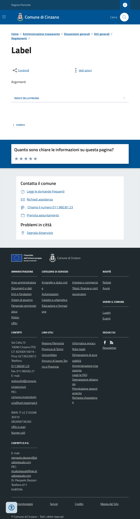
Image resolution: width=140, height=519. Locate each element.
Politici (15, 317)
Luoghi (107, 312)
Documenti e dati (21, 288)
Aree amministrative (23, 282)
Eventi (106, 318)
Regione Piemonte (21, 5)
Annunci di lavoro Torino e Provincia (54, 364)
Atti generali (102, 34)
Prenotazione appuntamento (85, 390)
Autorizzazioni (50, 294)
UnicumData (49, 355)
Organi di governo (22, 300)
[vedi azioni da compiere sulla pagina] (82, 70)
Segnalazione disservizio (85, 381)
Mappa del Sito (109, 504)
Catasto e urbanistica (54, 300)
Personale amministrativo (23, 308)
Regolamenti (19, 38)
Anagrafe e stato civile (54, 285)
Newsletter (109, 348)
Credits (79, 504)
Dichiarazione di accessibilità (84, 358)
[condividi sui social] (20, 70)
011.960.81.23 (20, 366)
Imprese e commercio (85, 282)
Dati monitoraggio (22, 504)
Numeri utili (18, 432)
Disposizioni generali (77, 34)
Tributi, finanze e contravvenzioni (85, 291)
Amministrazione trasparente (41, 34)
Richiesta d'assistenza (84, 399)
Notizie (107, 282)
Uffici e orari (18, 427)
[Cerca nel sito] (123, 17)
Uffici (14, 323)
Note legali (78, 349)
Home (15, 34)
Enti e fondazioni (21, 294)
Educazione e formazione (54, 308)
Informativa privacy (84, 343)
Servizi (54, 504)
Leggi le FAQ (79, 375)
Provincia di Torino (52, 349)
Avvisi (106, 288)
